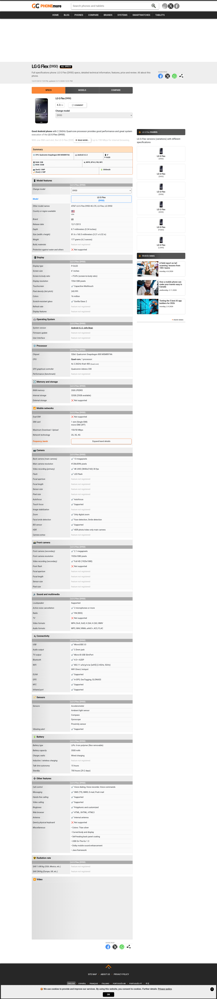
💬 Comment (77, 105)
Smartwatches (141, 15)
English (71, 984)
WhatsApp (174, 76)
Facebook (176, 6)
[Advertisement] (108, 40)
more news (178, 320)
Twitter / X (171, 6)
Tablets (160, 15)
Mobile (148, 255)
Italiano (105, 984)
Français (94, 984)
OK (108, 994)
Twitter (167, 76)
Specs (49, 90)
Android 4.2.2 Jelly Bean (82, 328)
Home (55, 15)
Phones (78, 15)
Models (82, 90)
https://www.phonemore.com (47, 6)
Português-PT (135, 984)
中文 (147, 984)
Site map (92, 974)
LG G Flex (101, 199)
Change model (62, 111)
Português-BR (119, 984)
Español (82, 984)
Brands (108, 15)
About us (105, 974)
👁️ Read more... (82, 140)
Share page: (181, 76)
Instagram (165, 6)
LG (72, 219)
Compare (93, 15)
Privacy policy (121, 974)
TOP (108, 968)
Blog (66, 15)
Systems (122, 15)
